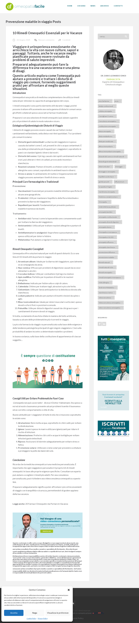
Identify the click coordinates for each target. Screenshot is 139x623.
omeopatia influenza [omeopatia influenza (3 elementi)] (107, 242)
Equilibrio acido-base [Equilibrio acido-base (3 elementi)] (107, 176)
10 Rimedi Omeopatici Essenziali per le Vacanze (47, 33)
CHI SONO (81, 6)
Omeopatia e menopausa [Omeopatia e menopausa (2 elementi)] (109, 232)
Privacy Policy (43, 618)
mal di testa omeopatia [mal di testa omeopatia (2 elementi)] (108, 192)
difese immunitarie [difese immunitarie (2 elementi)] (107, 146)
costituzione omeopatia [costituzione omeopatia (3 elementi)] (108, 126)
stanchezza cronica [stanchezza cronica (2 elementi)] (107, 292)
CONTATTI (118, 6)
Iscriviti (103, 407)
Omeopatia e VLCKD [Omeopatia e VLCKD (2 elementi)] (107, 237)
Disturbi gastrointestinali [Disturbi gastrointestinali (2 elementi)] (109, 161)
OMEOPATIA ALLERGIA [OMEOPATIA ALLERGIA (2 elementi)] (108, 207)
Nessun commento (46, 40)
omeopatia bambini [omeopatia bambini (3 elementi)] (107, 212)
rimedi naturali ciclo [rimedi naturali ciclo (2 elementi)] (107, 267)
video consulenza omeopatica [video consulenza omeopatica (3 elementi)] (111, 307)
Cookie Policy (31, 618)
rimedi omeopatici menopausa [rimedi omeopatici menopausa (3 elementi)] (111, 277)
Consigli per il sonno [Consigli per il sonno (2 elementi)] (107, 116)
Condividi (66, 40)
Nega (34, 613)
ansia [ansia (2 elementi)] (118, 101)
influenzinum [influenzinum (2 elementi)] (121, 181)
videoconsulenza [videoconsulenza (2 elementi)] (106, 297)
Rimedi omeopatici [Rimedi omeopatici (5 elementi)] (107, 272)
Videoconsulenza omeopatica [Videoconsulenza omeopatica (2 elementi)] (111, 302)
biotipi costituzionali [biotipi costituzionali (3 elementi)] (107, 106)
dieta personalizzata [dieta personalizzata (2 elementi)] (107, 141)
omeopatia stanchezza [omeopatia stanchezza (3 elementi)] (108, 247)
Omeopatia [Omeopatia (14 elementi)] (104, 202)
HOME (69, 6)
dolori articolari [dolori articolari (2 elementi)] (105, 166)
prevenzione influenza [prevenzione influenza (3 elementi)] (108, 252)
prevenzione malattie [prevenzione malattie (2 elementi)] (108, 257)
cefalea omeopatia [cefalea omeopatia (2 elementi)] (107, 111)
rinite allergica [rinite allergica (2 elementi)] (105, 282)
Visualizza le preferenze (58, 613)
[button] (68, 590)
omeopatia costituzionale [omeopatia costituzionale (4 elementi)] (109, 217)
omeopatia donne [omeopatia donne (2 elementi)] (106, 227)
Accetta (13, 613)
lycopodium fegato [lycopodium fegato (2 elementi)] (107, 187)
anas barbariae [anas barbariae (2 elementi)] (105, 101)
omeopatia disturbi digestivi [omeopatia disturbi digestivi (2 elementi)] (110, 222)
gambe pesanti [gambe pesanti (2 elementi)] (105, 181)
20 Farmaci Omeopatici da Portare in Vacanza (46, 503)
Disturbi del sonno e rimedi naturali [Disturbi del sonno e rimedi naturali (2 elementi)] (113, 156)
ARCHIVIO (104, 6)
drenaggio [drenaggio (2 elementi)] (120, 166)
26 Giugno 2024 (23, 40)
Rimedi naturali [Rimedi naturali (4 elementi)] (105, 262)
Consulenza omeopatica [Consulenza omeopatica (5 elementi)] (109, 121)
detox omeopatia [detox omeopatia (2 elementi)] (106, 131)
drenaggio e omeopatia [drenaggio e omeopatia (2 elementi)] (108, 171)
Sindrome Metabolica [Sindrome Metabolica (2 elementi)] (108, 287)
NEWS (92, 6)
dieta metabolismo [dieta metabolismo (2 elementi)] (107, 136)
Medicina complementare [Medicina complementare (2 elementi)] (109, 197)
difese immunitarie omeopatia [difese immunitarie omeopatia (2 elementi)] (111, 151)
